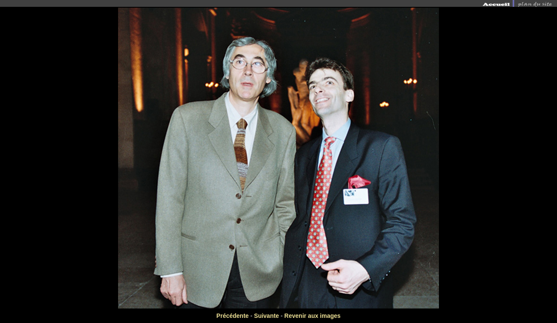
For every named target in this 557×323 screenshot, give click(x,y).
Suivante (266, 315)
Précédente (232, 315)
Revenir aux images (312, 315)
